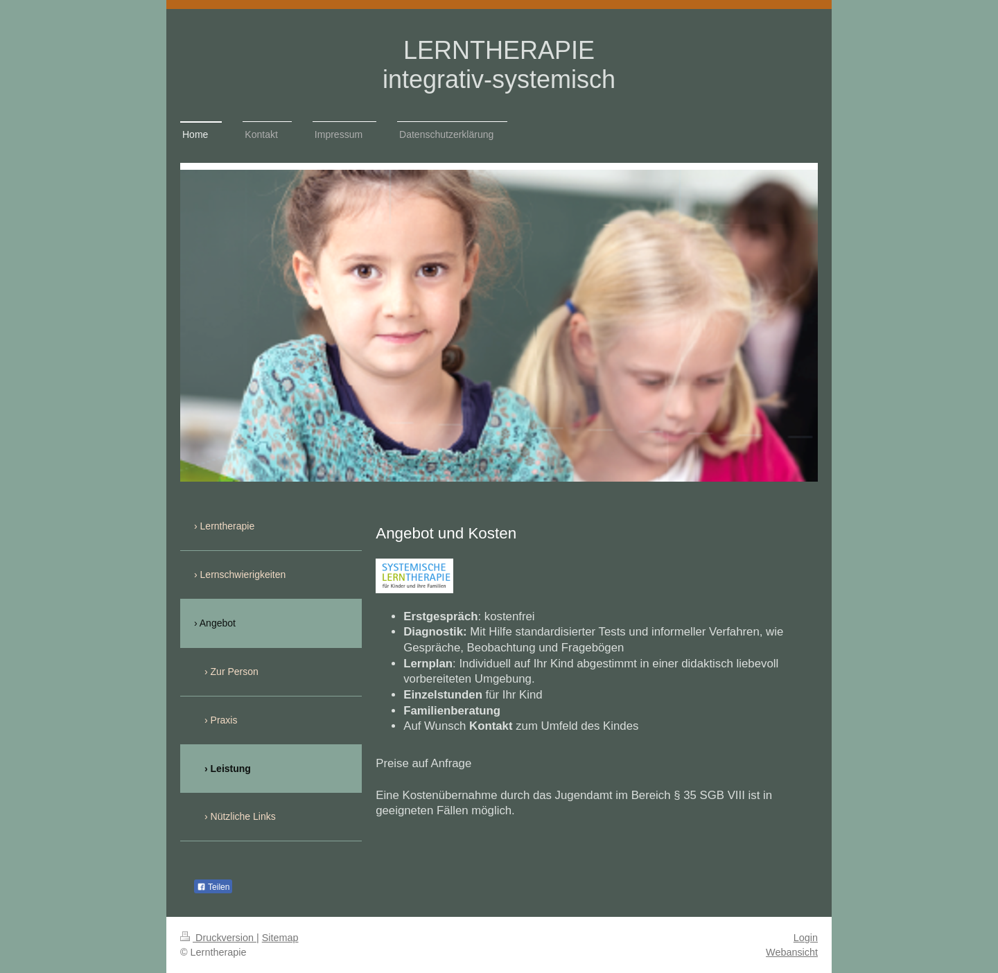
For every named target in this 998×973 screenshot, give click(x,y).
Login (806, 937)
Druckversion (218, 937)
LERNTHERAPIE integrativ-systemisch (499, 65)
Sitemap (280, 937)
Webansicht (792, 952)
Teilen (213, 887)
